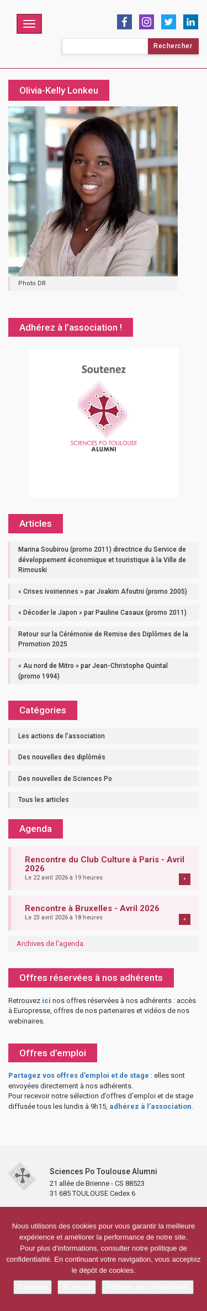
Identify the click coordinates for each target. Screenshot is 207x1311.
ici (46, 1000)
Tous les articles (43, 800)
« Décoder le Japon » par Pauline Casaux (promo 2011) (102, 612)
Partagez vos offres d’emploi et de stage (78, 1075)
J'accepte (33, 1287)
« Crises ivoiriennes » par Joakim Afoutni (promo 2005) (102, 591)
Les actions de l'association (61, 736)
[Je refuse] (193, 1258)
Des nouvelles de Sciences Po (65, 779)
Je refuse (76, 1287)
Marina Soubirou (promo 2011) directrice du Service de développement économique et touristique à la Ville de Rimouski (102, 560)
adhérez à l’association (150, 1106)
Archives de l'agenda (50, 943)
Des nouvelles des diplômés (61, 757)
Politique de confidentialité (147, 1287)
